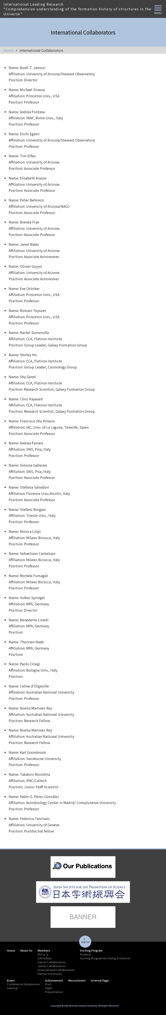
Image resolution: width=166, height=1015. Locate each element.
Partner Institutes (50, 974)
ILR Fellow (44, 958)
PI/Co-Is (43, 954)
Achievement (54, 980)
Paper (49, 988)
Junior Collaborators (51, 966)
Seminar (12, 988)
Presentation (54, 992)
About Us (26, 950)
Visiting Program (91, 950)
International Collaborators (56, 970)
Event (11, 980)
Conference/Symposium (23, 984)
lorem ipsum (83, 867)
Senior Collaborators (52, 962)
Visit (48, 984)
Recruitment (77, 980)
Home (8, 50)
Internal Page (100, 980)
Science (85, 954)
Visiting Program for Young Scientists (105, 958)
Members (44, 950)
